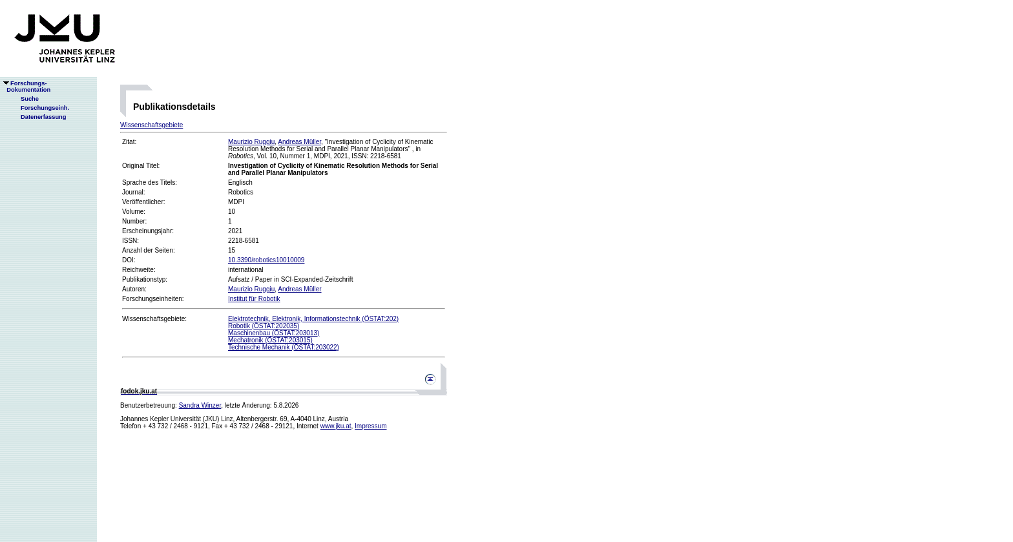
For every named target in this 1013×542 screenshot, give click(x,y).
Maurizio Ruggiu (251, 141)
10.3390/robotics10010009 (266, 260)
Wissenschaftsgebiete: (154, 318)
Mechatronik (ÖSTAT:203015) (270, 340)
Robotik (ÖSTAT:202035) (263, 325)
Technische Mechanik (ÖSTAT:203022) (283, 347)
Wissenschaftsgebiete (151, 125)
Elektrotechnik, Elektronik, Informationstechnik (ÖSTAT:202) (313, 318)
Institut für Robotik (254, 298)
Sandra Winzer (200, 405)
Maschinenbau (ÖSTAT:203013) (273, 333)
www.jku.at (335, 426)
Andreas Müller (299, 141)
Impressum (370, 426)
